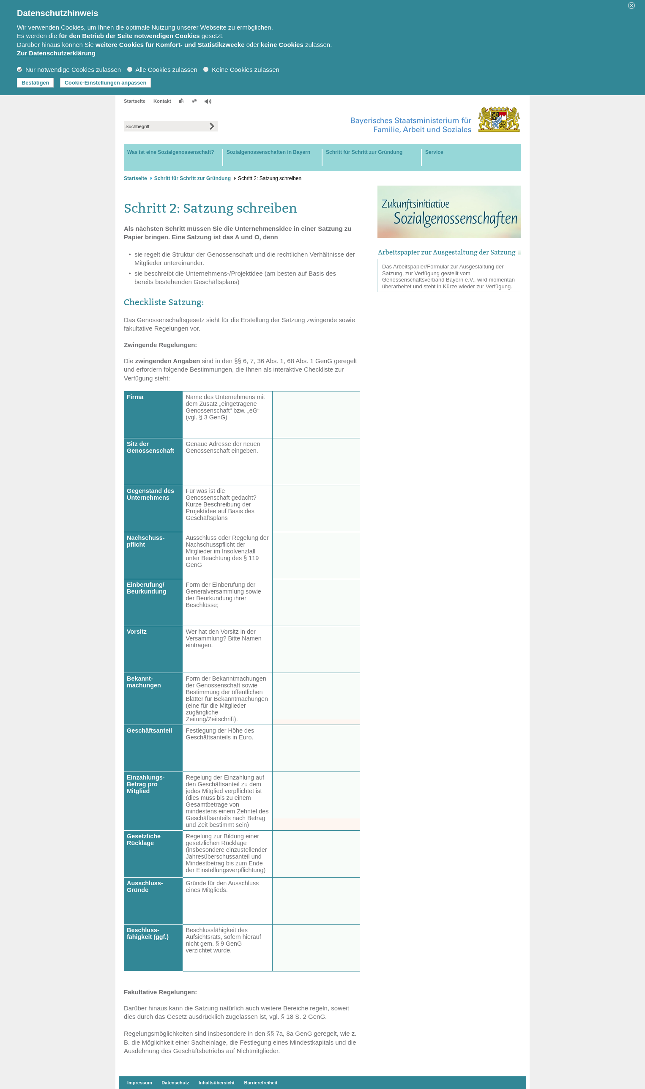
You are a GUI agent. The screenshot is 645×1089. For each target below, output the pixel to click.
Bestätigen (35, 82)
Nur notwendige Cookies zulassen (69, 69)
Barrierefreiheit (260, 1082)
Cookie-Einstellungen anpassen (105, 82)
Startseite (134, 101)
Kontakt (162, 101)
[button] (634, 5)
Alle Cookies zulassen (162, 69)
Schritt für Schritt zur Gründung (192, 178)
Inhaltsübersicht (217, 1082)
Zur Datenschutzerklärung (56, 53)
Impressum (139, 1082)
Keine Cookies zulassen (241, 69)
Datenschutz (175, 1082)
